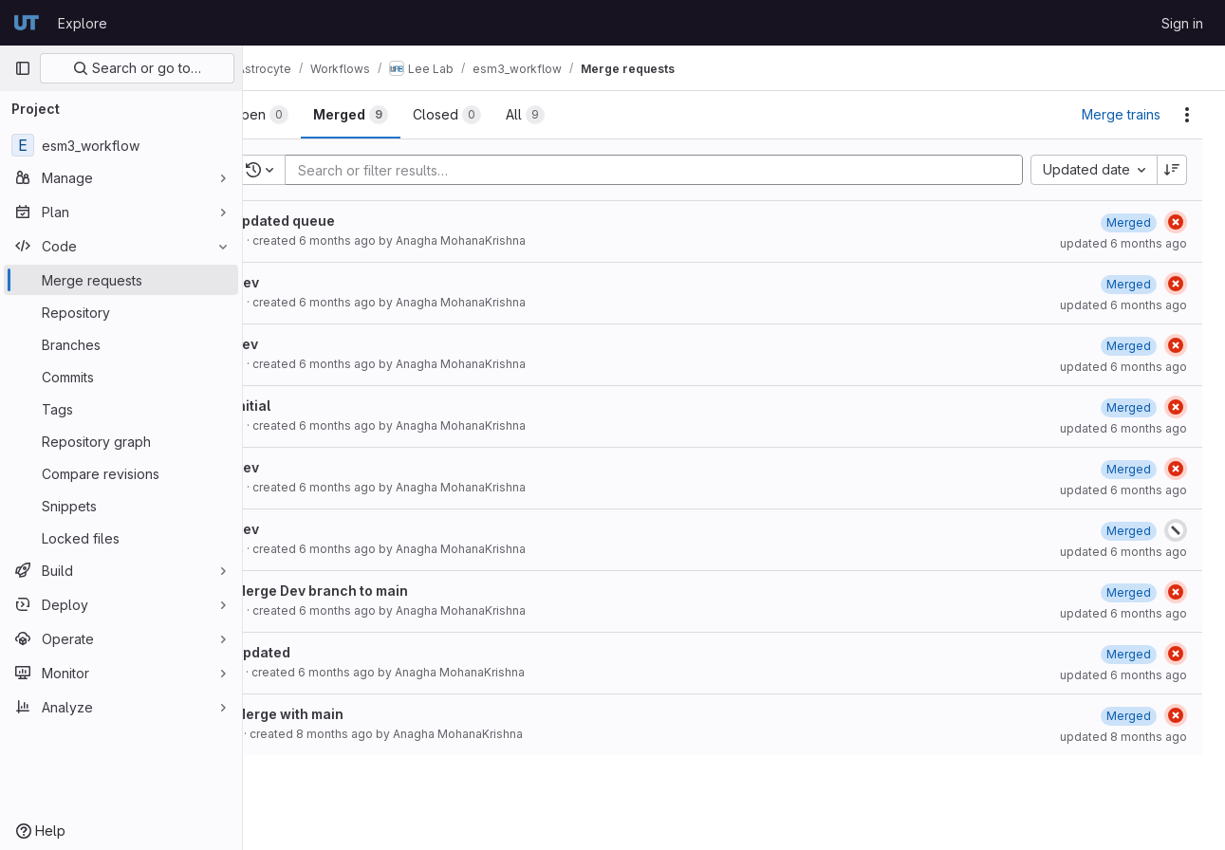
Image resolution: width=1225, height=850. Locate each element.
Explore (82, 23)
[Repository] (121, 312)
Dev (293, 282)
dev (293, 344)
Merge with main (336, 714)
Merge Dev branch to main (368, 590)
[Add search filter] (683, 170)
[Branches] (121, 344)
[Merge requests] (121, 280)
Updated (309, 652)
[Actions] (1187, 115)
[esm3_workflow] (121, 145)
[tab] (307, 115)
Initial (299, 405)
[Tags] (121, 409)
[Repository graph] (121, 441)
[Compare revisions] (121, 473)
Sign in (1182, 23)
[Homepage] (26, 23)
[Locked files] (121, 538)
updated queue (331, 220)
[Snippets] (121, 505)
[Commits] (121, 376)
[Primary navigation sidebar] (23, 68)
